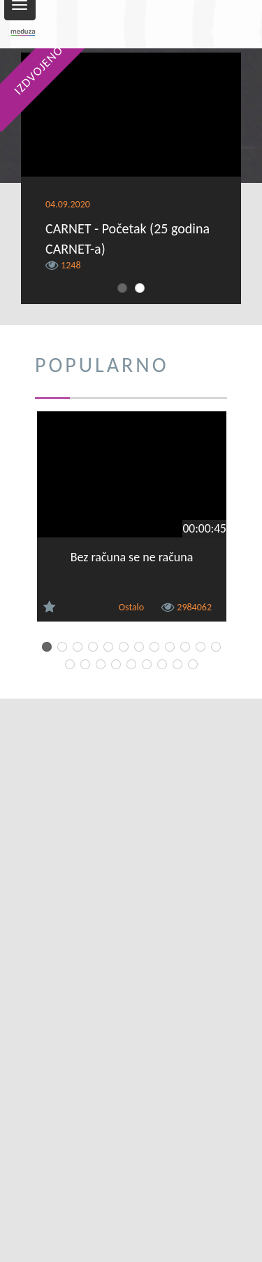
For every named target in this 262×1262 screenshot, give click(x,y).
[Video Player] (131, 115)
